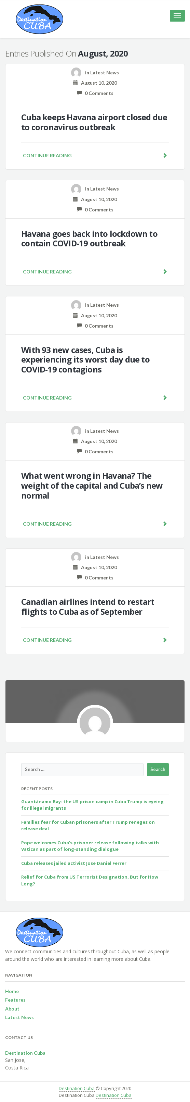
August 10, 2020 (95, 83)
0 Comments (95, 93)
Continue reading (95, 155)
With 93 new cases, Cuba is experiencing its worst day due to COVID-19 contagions (85, 359)
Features (15, 1000)
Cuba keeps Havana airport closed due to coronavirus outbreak (94, 122)
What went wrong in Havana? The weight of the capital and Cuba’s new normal (92, 485)
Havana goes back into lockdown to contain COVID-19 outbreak (89, 238)
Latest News (104, 72)
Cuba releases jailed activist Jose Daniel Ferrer (73, 863)
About (12, 1009)
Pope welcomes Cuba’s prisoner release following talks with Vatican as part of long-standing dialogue (90, 846)
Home (12, 991)
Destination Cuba (77, 1088)
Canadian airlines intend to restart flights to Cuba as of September (87, 606)
